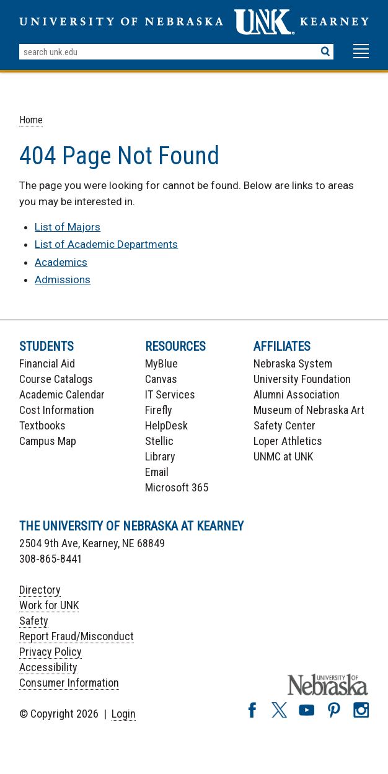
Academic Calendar (62, 394)
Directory (40, 589)
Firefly (158, 409)
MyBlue (161, 363)
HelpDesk (166, 425)
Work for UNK (49, 605)
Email (157, 471)
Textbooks (42, 425)
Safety (33, 620)
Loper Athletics (288, 440)
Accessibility (48, 667)
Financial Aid (47, 363)
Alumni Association (297, 394)
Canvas (161, 378)
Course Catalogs (56, 378)
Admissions (62, 279)
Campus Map (47, 440)
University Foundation (302, 378)
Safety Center (284, 425)
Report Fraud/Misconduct (76, 636)
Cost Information (56, 409)
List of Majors (67, 227)
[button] (361, 57)
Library (160, 456)
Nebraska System (293, 363)
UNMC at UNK (283, 456)
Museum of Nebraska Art (309, 409)
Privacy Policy (50, 651)
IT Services (170, 394)
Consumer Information (69, 682)
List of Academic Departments (106, 244)
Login (124, 713)
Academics (61, 262)
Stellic (159, 440)
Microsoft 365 (176, 487)
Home (31, 120)
